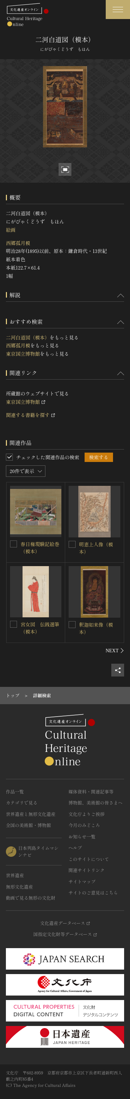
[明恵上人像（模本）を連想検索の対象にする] (72, 544)
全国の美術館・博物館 (28, 825)
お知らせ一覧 (82, 836)
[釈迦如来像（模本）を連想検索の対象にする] (72, 624)
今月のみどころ (84, 825)
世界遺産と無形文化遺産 (30, 814)
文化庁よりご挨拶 (87, 814)
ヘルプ (75, 847)
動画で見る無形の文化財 (30, 897)
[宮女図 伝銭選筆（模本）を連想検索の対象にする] (13, 624)
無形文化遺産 (19, 886)
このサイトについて (89, 859)
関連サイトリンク (87, 870)
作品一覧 (15, 791)
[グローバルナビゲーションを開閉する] (118, 9)
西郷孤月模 (18, 242)
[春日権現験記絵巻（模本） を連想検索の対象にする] (13, 544)
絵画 (11, 229)
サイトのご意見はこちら (93, 892)
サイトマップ (82, 881)
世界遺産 (15, 875)
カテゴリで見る (21, 802)
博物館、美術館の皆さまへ (96, 802)
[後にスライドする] (115, 650)
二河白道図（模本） (28, 337)
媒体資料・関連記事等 (91, 791)
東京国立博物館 (23, 353)
